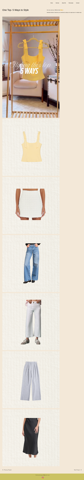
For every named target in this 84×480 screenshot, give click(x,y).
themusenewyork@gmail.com (43, 475)
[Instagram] (43, 478)
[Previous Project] (7, 470)
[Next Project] (78, 470)
